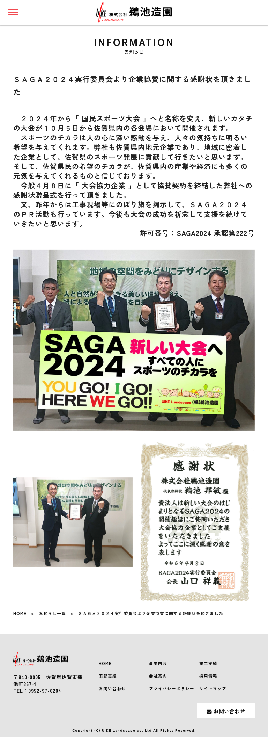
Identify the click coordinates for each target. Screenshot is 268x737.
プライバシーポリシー (171, 688)
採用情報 (208, 676)
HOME (20, 613)
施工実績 (208, 663)
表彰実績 (108, 676)
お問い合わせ (112, 688)
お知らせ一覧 (52, 613)
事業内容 (158, 663)
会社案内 (158, 676)
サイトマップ (212, 688)
